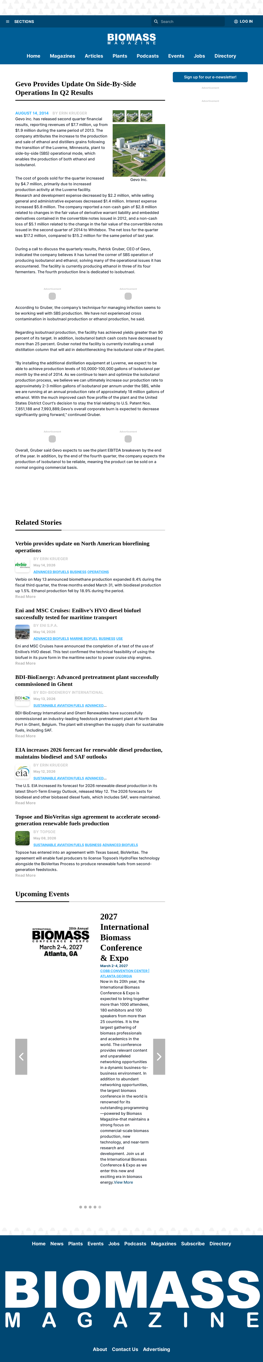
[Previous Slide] (21, 1057)
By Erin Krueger (50, 558)
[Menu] (7, 21)
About (100, 1349)
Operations (98, 572)
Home (33, 56)
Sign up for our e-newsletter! (210, 77)
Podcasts (148, 56)
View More (123, 1182)
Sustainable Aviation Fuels (58, 705)
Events (176, 56)
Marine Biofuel (84, 638)
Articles (94, 56)
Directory (225, 56)
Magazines (62, 56)
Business (78, 572)
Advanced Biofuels (51, 572)
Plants (120, 56)
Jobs (199, 56)
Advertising (156, 1349)
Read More (25, 596)
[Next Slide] (159, 1057)
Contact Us (125, 1349)
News (56, 1244)
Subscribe (193, 1244)
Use (119, 638)
